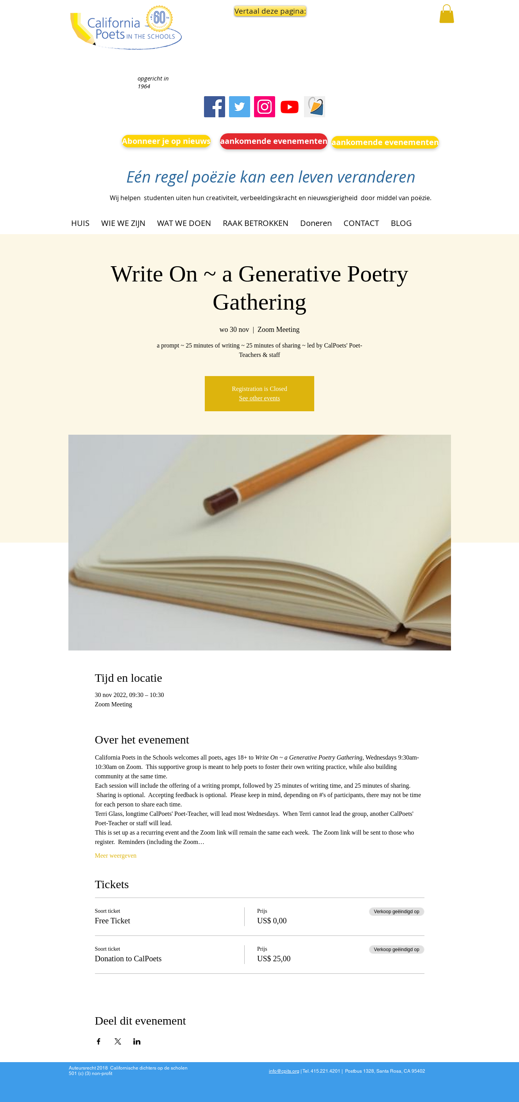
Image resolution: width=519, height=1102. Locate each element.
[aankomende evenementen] (274, 141)
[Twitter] (239, 106)
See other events (259, 398)
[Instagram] (264, 106)
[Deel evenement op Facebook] (98, 1041)
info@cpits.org (284, 1071)
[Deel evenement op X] (118, 1041)
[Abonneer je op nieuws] (166, 141)
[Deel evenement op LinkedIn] (137, 1041)
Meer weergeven (116, 855)
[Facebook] (214, 106)
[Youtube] (289, 106)
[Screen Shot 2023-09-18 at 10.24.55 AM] (314, 106)
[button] (268, 11)
